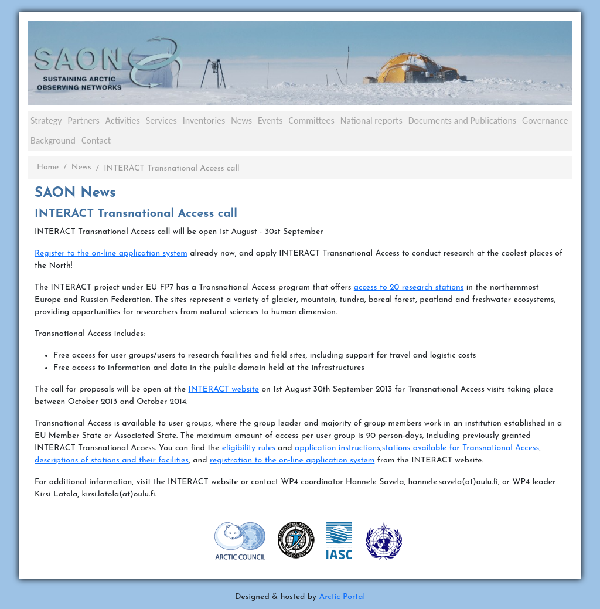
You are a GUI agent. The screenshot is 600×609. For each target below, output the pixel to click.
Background (53, 140)
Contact (96, 140)
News (241, 120)
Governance (545, 120)
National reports (371, 120)
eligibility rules (248, 448)
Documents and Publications (462, 120)
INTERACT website (224, 389)
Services (161, 120)
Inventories (204, 120)
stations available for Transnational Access (461, 448)
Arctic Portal (342, 597)
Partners (83, 120)
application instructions (337, 448)
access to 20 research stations (409, 287)
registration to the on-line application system (292, 460)
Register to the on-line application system (111, 253)
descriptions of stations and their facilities (112, 460)
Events (270, 120)
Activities (122, 120)
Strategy (46, 120)
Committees (311, 120)
